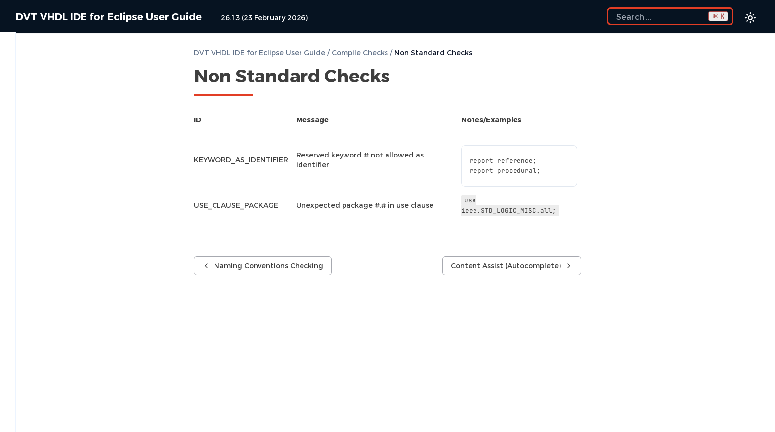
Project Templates (81, 328)
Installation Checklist (81, 56)
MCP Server (81, 261)
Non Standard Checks (68, 190)
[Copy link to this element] (401, 77)
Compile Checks (81, 123)
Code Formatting (81, 345)
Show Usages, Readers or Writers (78, 405)
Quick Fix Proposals (81, 228)
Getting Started (81, 89)
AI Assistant (81, 244)
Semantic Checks (61, 157)
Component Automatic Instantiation (81, 367)
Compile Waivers (59, 140)
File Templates (43, 312)
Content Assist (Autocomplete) (81, 211)
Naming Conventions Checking (86, 173)
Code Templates (81, 295)
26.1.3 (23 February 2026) (264, 17)
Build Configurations (81, 106)
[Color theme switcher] (750, 18)
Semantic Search (48, 389)
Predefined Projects (53, 73)
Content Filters (81, 278)
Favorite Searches (49, 422)
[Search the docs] (670, 16)
